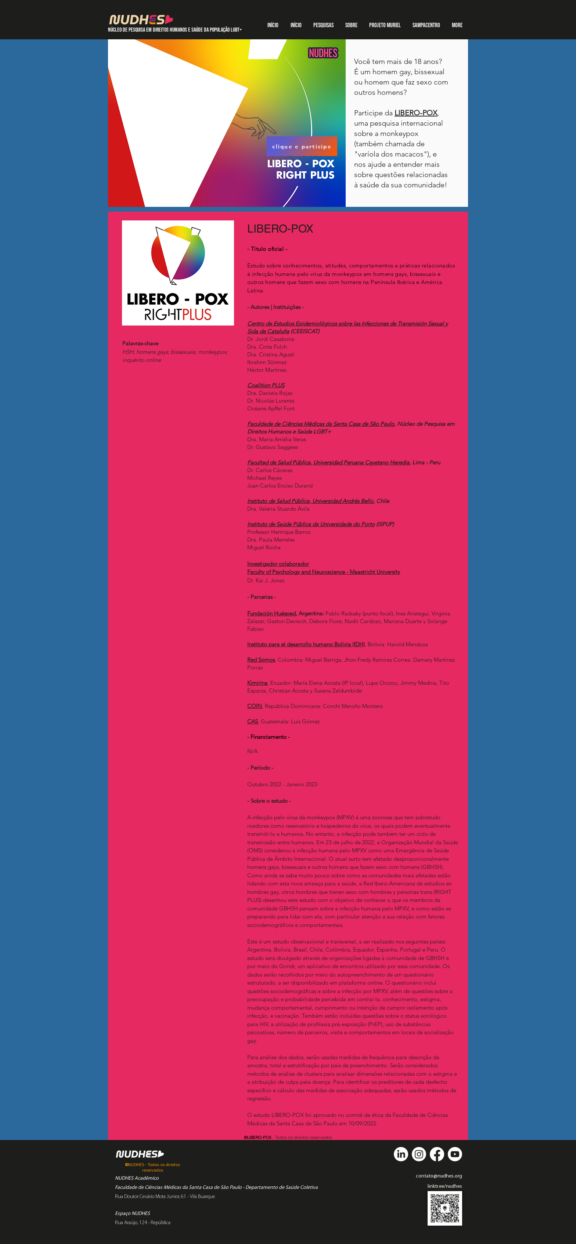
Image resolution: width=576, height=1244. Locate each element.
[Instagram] (419, 1154)
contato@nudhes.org (439, 1176)
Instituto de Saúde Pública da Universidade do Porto (311, 524)
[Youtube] (455, 1154)
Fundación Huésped (271, 613)
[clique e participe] (302, 146)
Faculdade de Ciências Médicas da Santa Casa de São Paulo (320, 423)
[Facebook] (437, 1154)
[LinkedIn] (401, 1154)
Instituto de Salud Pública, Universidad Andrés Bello (310, 500)
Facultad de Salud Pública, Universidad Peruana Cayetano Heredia (328, 462)
